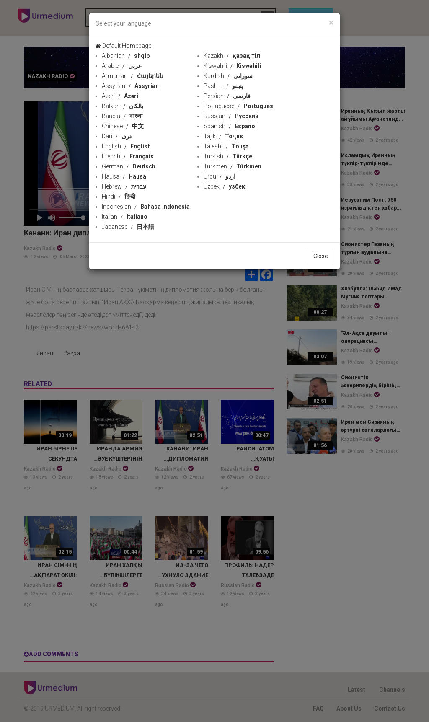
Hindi (118, 196)
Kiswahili (232, 65)
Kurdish (228, 75)
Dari (117, 136)
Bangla (122, 116)
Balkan (122, 106)
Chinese (123, 126)
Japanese (128, 226)
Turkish (228, 156)
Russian (231, 116)
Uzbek (224, 186)
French (128, 156)
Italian (124, 216)
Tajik (223, 136)
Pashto (223, 86)
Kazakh (233, 55)
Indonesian (146, 206)
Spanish (230, 126)
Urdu (219, 176)
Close (320, 256)
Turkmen (232, 166)
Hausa (124, 176)
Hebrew (124, 186)
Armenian (132, 75)
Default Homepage (123, 45)
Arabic (122, 65)
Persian (227, 96)
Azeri (120, 96)
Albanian (126, 55)
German (128, 166)
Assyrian (130, 86)
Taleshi (226, 146)
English (126, 146)
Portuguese (238, 106)
